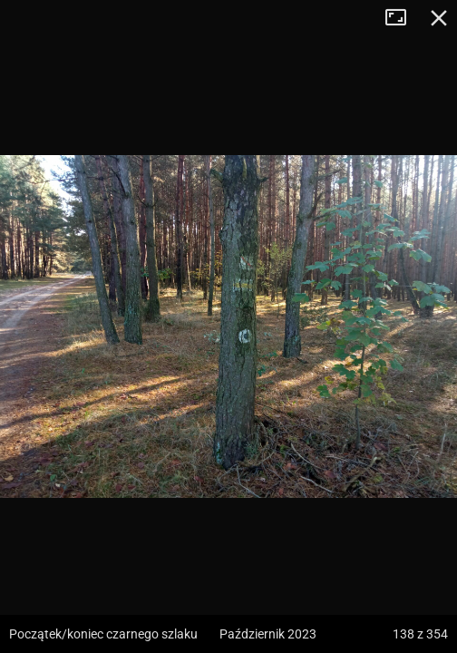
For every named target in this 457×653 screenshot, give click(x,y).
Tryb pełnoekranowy (402, 18)
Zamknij (439, 18)
